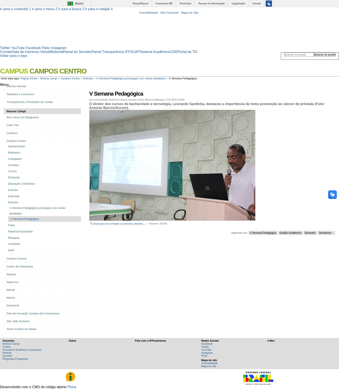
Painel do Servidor (77, 52)
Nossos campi (48, 78)
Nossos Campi (11, 343)
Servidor (7, 355)
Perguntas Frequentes (15, 358)
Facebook (33, 48)
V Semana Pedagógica (263, 232)
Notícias (88, 78)
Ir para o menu (45, 9)
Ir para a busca (71, 9)
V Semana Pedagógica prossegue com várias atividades (131, 78)
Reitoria (7, 352)
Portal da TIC (187, 52)
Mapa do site (208, 366)
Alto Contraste (169, 12)
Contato (6, 52)
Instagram (58, 48)
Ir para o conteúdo (16, 9)
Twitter (5, 48)
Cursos (7, 346)
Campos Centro (70, 78)
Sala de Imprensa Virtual (31, 52)
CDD (174, 52)
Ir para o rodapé (99, 9)
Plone (71, 387)
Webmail (56, 52)
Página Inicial (28, 78)
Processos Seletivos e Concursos (22, 349)
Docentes (310, 232)
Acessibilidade (148, 12)
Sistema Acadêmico (155, 52)
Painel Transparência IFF (111, 52)
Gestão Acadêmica (290, 232)
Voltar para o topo (13, 56)
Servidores (325, 232)
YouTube (18, 48)
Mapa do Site (189, 12)
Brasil (79, 3)
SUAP (135, 52)
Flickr (46, 48)
